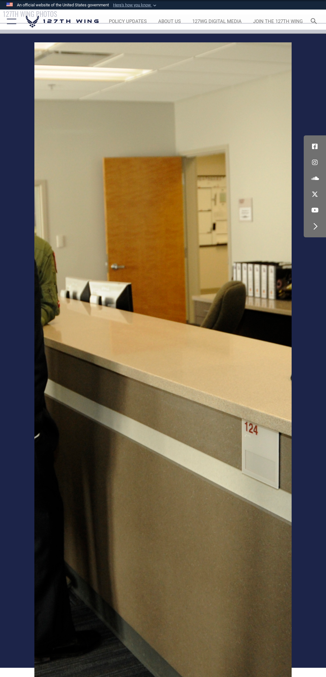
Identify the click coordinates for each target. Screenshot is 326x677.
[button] (135, 5)
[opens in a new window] (127, 22)
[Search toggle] (315, 21)
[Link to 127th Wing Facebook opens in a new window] (315, 147)
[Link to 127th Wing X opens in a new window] (315, 194)
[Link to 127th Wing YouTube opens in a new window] (315, 210)
